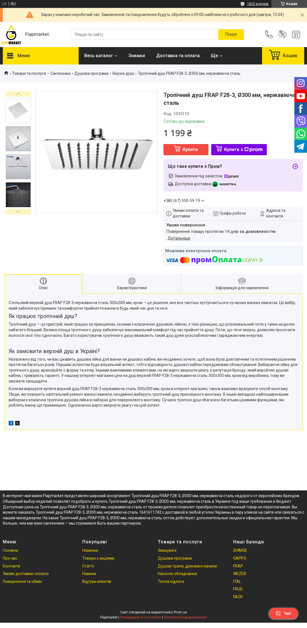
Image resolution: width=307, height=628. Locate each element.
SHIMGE (240, 550)
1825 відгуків (258, 4)
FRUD (238, 589)
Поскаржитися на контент (140, 617)
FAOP (238, 597)
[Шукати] (231, 34)
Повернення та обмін (22, 581)
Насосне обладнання (177, 573)
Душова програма (91, 73)
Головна (10, 550)
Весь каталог (98, 55)
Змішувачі (167, 550)
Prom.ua (180, 612)
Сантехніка (60, 73)
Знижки (136, 55)
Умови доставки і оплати (26, 573)
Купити (190, 149)
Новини (89, 573)
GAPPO (239, 558)
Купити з (243, 149)
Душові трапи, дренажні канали (187, 566)
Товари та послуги (29, 73)
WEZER (239, 573)
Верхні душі (123, 73)
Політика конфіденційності (185, 617)
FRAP (238, 566)
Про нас (10, 558)
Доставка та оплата (178, 55)
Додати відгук (282, 34)
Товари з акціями (98, 558)
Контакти (11, 566)
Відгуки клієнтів (96, 581)
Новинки (90, 550)
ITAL (237, 581)
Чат (283, 613)
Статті (88, 566)
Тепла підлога (171, 581)
